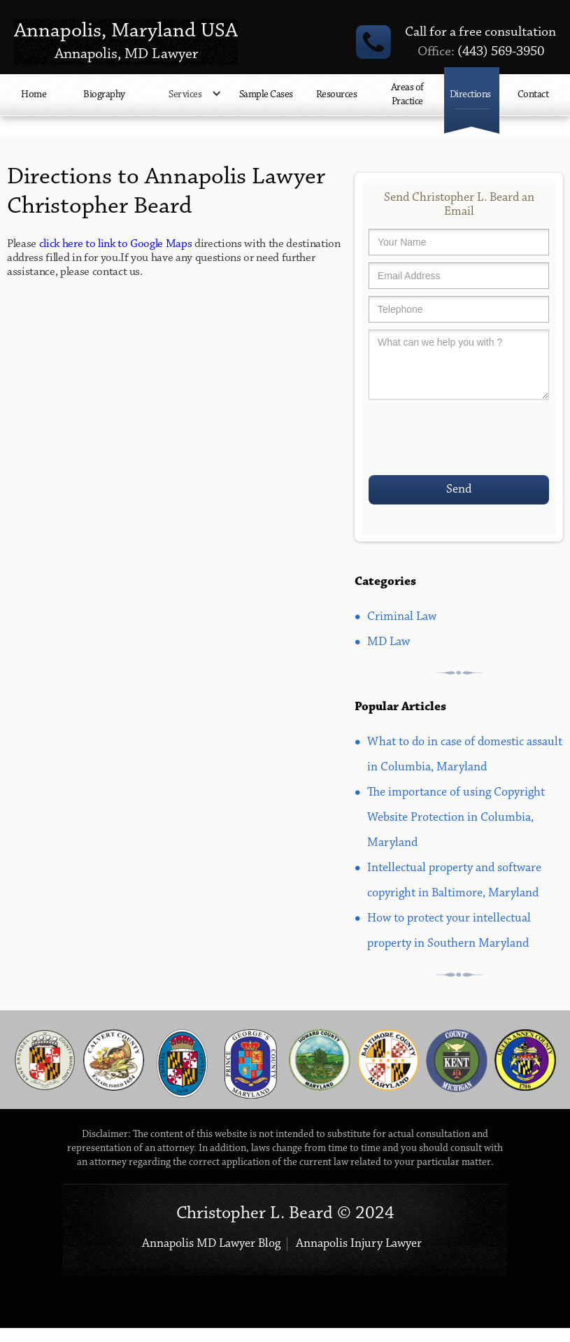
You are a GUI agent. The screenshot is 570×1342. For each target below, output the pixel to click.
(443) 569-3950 (481, 52)
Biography (104, 95)
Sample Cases (266, 95)
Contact (533, 95)
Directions (470, 95)
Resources (336, 95)
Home (33, 95)
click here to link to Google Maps (115, 244)
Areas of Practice (407, 95)
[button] (186, 102)
